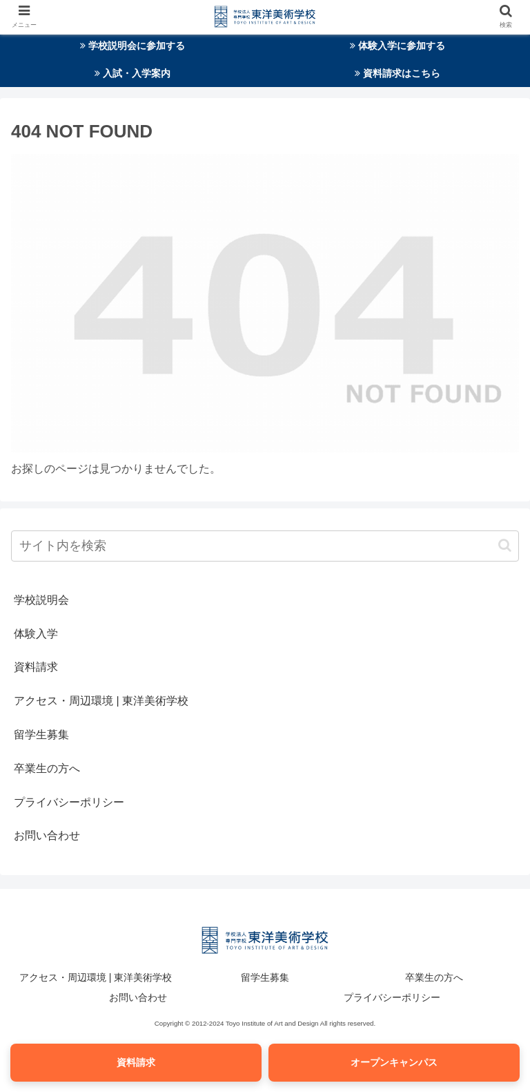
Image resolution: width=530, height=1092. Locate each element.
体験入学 (36, 634)
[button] (505, 545)
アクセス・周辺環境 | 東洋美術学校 (101, 701)
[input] (265, 546)
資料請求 (36, 667)
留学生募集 (41, 734)
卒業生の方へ (47, 768)
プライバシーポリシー (69, 802)
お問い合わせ (47, 835)
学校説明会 (41, 600)
